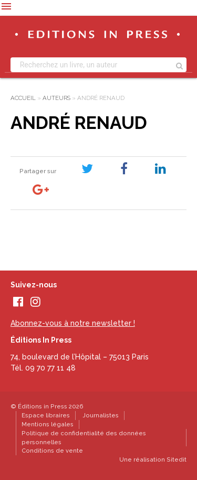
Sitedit (176, 459)
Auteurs (56, 98)
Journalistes (100, 415)
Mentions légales (48, 424)
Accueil (23, 98)
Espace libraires (46, 415)
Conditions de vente (52, 450)
